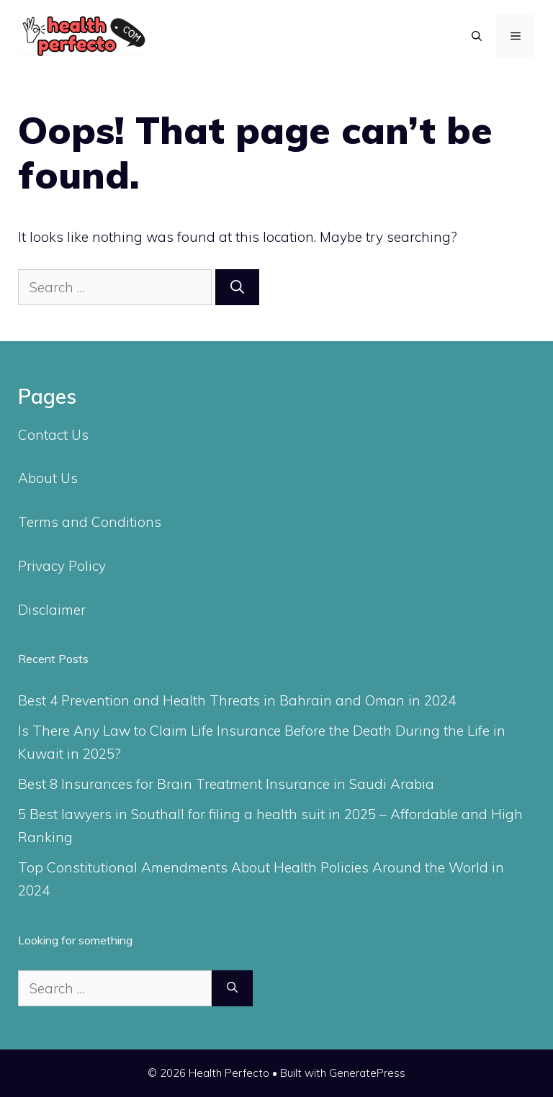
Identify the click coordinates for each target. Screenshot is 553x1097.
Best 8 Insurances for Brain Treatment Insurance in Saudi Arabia (226, 784)
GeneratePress (367, 1073)
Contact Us (53, 434)
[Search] (237, 287)
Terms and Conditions (89, 522)
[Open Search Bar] (476, 36)
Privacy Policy (62, 565)
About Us (48, 478)
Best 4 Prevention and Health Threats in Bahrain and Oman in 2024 (237, 700)
